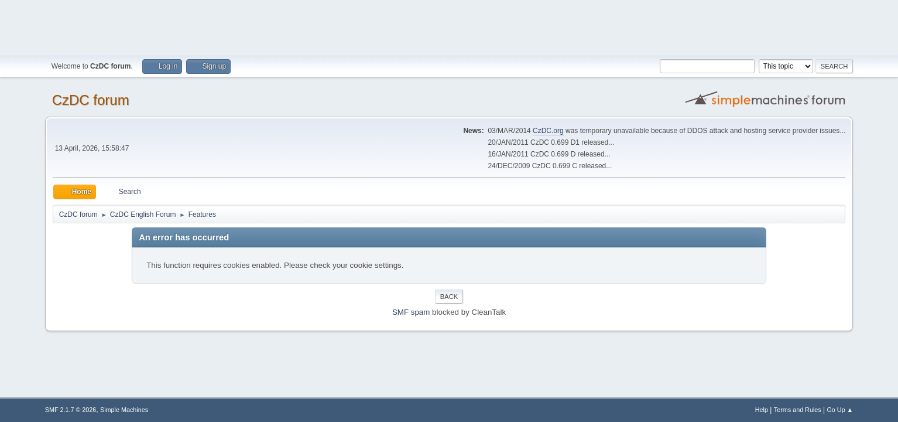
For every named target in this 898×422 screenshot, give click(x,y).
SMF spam (411, 312)
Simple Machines (124, 409)
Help (761, 409)
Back (449, 296)
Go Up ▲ (840, 409)
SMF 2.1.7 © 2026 (71, 409)
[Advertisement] (449, 26)
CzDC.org (548, 131)
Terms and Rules (797, 409)
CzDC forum (90, 100)
